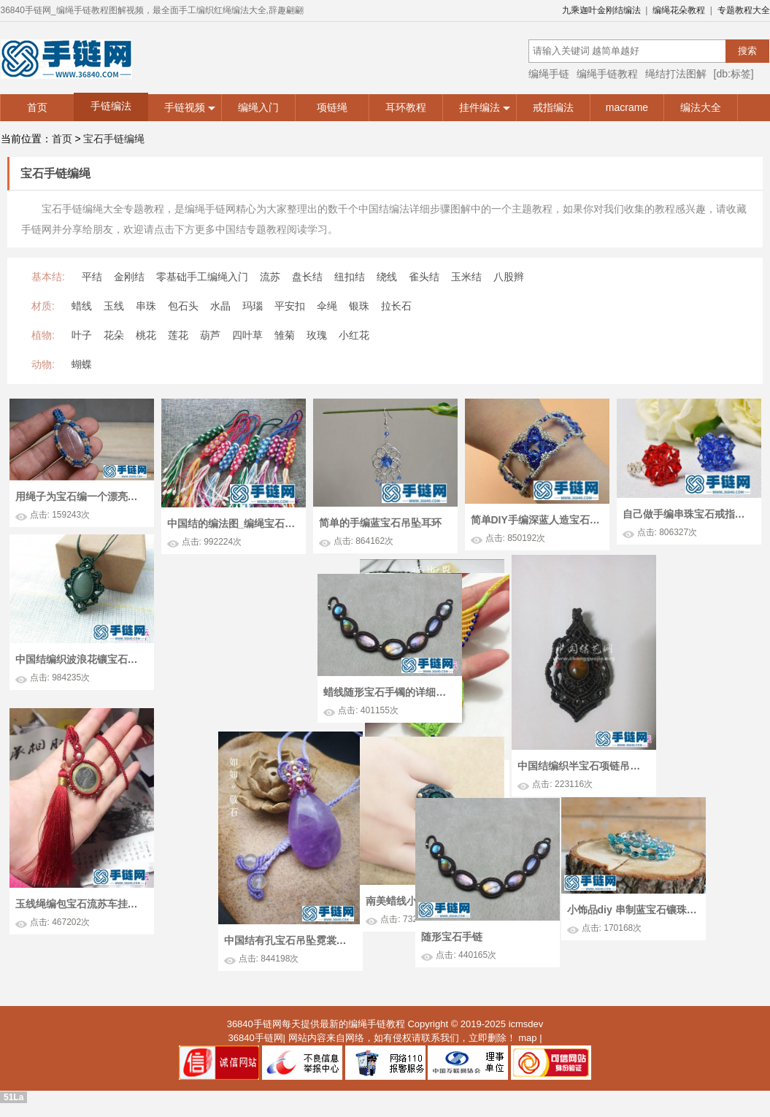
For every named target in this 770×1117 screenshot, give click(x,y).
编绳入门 (258, 107)
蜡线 (82, 306)
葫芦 (210, 335)
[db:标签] (734, 74)
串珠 (146, 306)
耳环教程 (405, 107)
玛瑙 (252, 306)
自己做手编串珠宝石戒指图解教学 (687, 514)
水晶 (220, 306)
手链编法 (111, 106)
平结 (92, 277)
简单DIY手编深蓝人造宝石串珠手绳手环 (536, 520)
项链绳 (332, 107)
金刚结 (129, 277)
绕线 (387, 277)
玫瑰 (317, 335)
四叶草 (247, 335)
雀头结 (424, 277)
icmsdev (526, 1028)
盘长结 (307, 277)
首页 (37, 107)
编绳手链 (548, 74)
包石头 (183, 306)
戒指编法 (553, 107)
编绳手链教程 (607, 74)
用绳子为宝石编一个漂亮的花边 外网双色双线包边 (80, 496)
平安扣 (289, 306)
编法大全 (700, 107)
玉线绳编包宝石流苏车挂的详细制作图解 (80, 923)
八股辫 (508, 277)
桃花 (146, 335)
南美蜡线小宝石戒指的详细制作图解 (247, 920)
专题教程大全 (743, 10)
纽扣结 (349, 277)
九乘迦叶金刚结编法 (601, 10)
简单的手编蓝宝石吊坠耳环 (380, 523)
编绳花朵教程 (678, 10)
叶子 (82, 335)
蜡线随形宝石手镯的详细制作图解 (664, 714)
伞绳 (327, 306)
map (527, 1042)
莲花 (178, 335)
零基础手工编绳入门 (202, 277)
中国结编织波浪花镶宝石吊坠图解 (80, 659)
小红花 (354, 335)
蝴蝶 (82, 364)
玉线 (114, 306)
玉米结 (466, 277)
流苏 (270, 277)
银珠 (359, 306)
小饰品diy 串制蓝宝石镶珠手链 (534, 903)
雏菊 (284, 335)
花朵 (114, 335)
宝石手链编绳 (114, 139)
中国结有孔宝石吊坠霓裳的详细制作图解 (389, 963)
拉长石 (396, 306)
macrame (627, 107)
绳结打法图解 (676, 74)
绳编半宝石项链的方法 (233, 690)
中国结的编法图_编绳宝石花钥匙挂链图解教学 (232, 523)
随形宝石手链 (632, 930)
